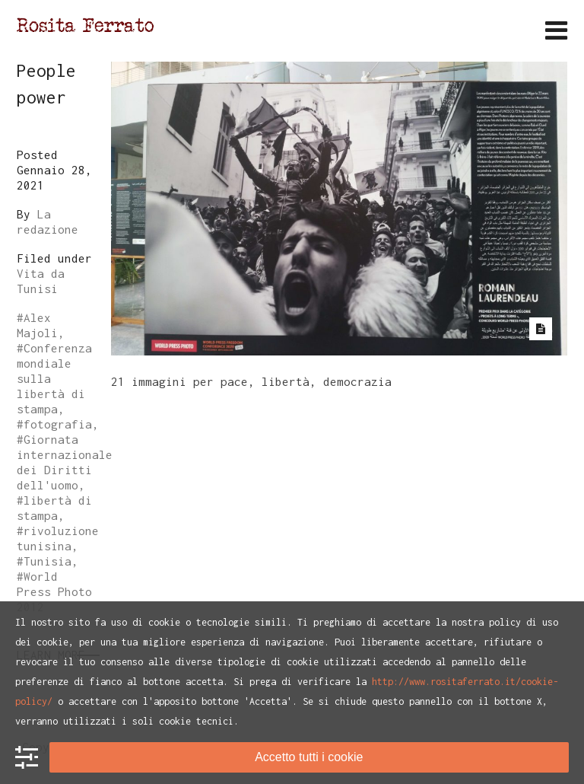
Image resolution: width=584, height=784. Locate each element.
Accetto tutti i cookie (309, 757)
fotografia (58, 424)
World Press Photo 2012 (54, 591)
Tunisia (47, 561)
